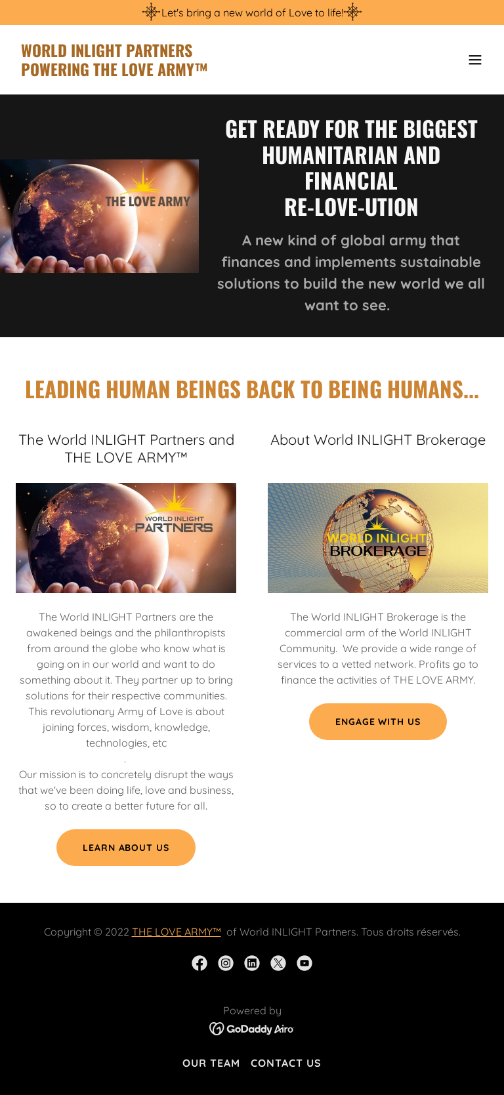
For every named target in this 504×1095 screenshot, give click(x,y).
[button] (475, 60)
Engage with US (377, 722)
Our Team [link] (211, 1062)
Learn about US (126, 848)
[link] (114, 72)
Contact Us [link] (286, 1062)
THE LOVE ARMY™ (176, 931)
